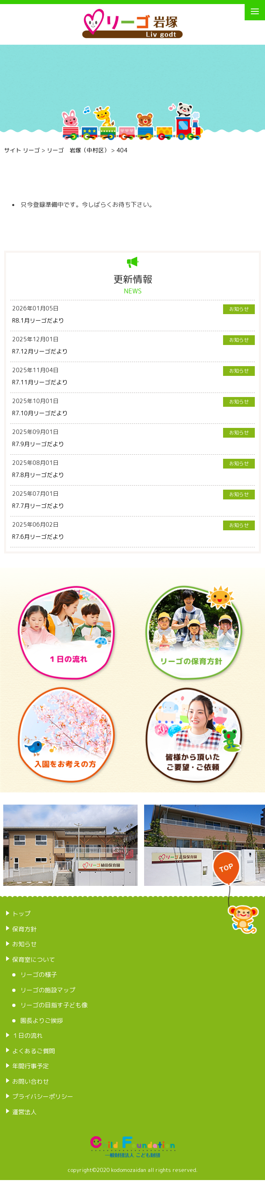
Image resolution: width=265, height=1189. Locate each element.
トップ (21, 913)
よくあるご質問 (33, 1051)
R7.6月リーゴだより (38, 536)
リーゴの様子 (38, 974)
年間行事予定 (30, 1066)
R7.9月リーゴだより (38, 444)
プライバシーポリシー (42, 1096)
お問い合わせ (30, 1081)
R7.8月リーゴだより (38, 475)
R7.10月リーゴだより (40, 413)
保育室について (33, 959)
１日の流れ (27, 1035)
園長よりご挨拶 (41, 1020)
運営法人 (24, 1112)
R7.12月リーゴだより (40, 351)
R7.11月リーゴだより (40, 382)
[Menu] (255, 11)
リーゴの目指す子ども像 (54, 1005)
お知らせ (24, 944)
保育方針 (24, 929)
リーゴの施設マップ (47, 990)
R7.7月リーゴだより (38, 506)
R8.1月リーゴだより (38, 320)
